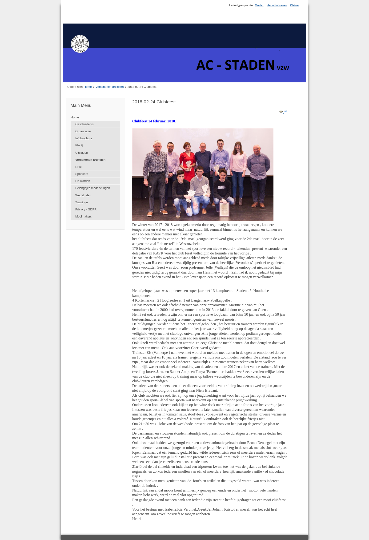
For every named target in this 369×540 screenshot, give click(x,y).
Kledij (79, 145)
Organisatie (83, 131)
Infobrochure (83, 138)
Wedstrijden (83, 195)
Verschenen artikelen (110, 87)
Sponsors (81, 174)
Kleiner (294, 5)
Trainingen (82, 202)
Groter (259, 5)
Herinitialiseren (277, 5)
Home (88, 87)
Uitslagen (81, 152)
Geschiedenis (84, 124)
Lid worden (82, 181)
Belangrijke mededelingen (92, 188)
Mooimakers (83, 216)
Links (78, 167)
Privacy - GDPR (85, 209)
